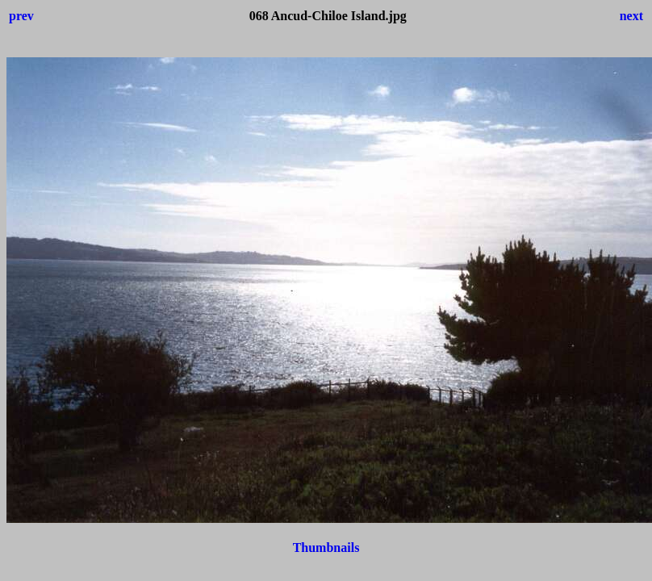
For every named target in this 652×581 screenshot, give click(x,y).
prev (21, 16)
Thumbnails (326, 547)
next (631, 16)
